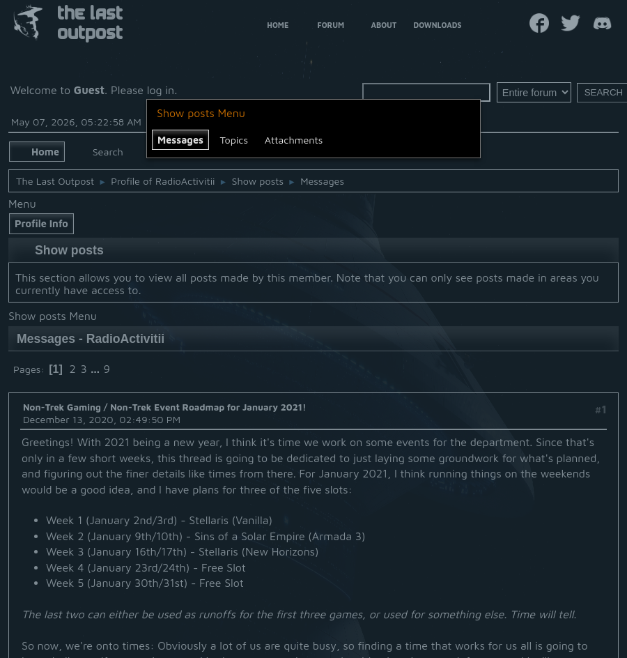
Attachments (294, 140)
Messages (180, 140)
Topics (234, 140)
